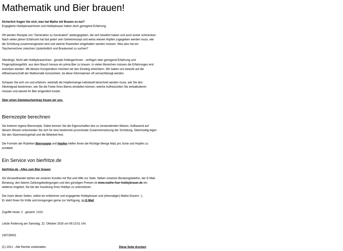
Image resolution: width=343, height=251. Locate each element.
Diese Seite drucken (132, 247)
